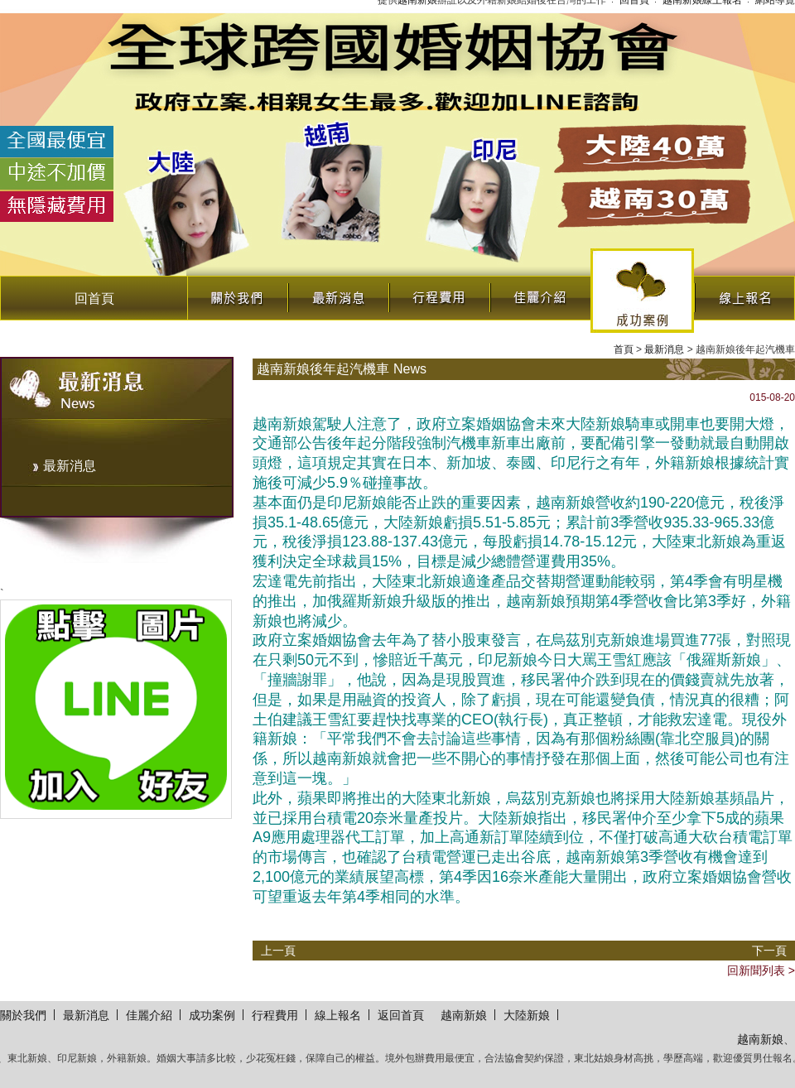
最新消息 (337, 293)
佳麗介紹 (539, 293)
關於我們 (236, 293)
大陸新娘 (527, 1015)
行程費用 (438, 293)
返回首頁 (401, 1015)
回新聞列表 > (761, 970)
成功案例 (642, 290)
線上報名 (744, 293)
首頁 (624, 349)
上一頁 (278, 950)
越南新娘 (464, 1015)
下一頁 (769, 950)
